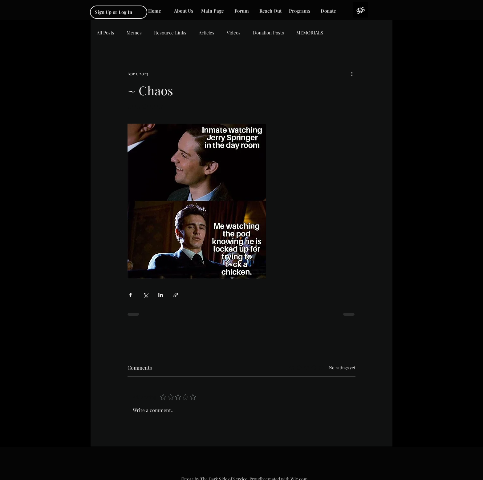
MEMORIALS (309, 33)
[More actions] (351, 73)
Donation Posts (268, 33)
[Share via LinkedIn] (161, 295)
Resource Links (170, 33)
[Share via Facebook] (130, 295)
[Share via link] (176, 295)
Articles (206, 33)
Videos (234, 33)
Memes (134, 33)
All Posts (105, 33)
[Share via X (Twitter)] (145, 295)
